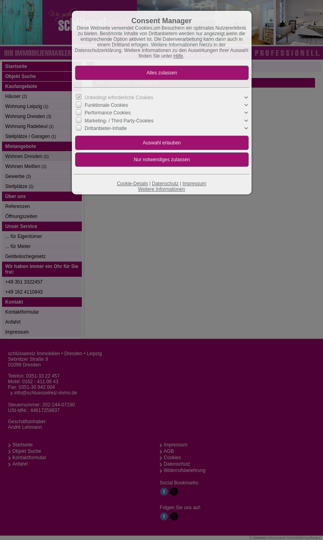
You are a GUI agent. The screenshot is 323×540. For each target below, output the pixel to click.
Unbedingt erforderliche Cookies (119, 97)
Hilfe (178, 56)
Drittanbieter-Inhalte (106, 128)
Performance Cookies (108, 113)
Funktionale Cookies (106, 105)
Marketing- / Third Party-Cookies (119, 120)
